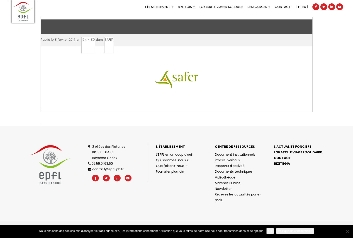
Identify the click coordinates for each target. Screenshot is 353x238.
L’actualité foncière (292, 146)
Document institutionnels (235, 154)
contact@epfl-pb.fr (106, 169)
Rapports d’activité (230, 166)
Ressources (259, 7)
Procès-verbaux (227, 160)
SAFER (109, 39)
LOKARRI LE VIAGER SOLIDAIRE (221, 7)
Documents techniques (234, 171)
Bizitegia (186, 7)
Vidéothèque (225, 177)
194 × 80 (88, 39)
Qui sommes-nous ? (172, 160)
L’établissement (159, 7)
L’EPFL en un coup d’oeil (174, 154)
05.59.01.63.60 (100, 163)
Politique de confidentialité (295, 231)
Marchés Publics (227, 183)
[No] (347, 231)
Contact (283, 7)
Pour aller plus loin (170, 171)
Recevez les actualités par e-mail (238, 197)
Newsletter (223, 188)
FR (300, 7)
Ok (270, 231)
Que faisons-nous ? (171, 166)
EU (304, 7)
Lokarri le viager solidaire (298, 152)
